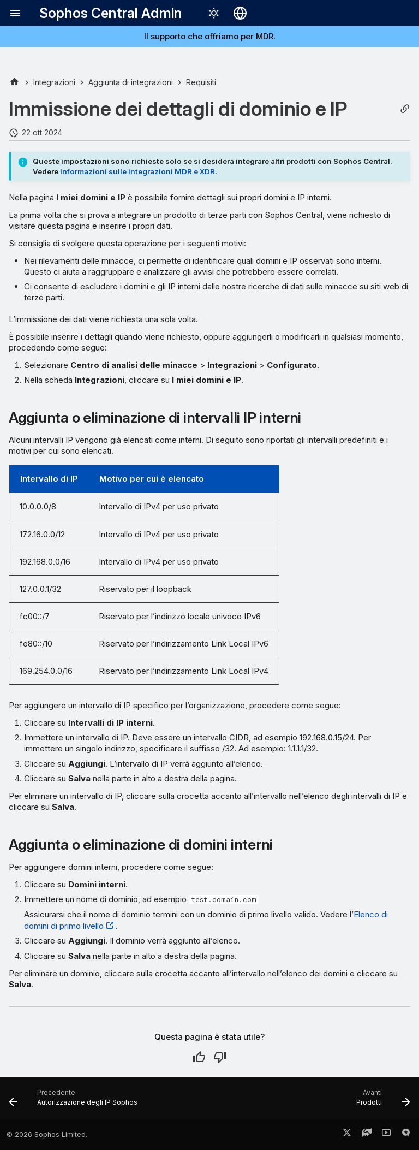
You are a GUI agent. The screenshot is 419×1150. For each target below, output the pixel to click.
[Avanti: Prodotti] (381, 1101)
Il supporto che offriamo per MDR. (210, 36)
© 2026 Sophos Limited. (47, 1134)
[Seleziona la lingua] (240, 13)
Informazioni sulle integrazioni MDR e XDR (137, 171)
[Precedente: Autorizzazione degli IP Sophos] (75, 1101)
